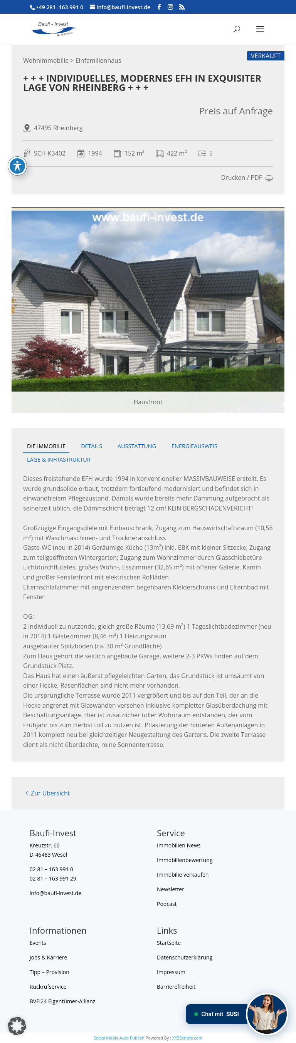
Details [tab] (91, 446)
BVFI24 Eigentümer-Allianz (63, 1001)
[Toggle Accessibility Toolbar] (17, 154)
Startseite (169, 942)
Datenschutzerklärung (184, 957)
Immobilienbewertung (185, 860)
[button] (17, 1026)
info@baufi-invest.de (55, 893)
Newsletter (170, 889)
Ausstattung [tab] (137, 446)
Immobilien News (178, 845)
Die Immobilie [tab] (46, 446)
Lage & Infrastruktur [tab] (59, 459)
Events (38, 942)
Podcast (167, 903)
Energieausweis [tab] (194, 446)
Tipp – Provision (49, 972)
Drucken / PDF (247, 178)
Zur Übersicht (46, 793)
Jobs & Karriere (48, 957)
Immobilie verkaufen (183, 874)
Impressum (171, 972)
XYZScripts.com (187, 1038)
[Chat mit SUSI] (267, 1014)
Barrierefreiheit (176, 986)
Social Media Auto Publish (119, 1038)
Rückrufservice (48, 986)
